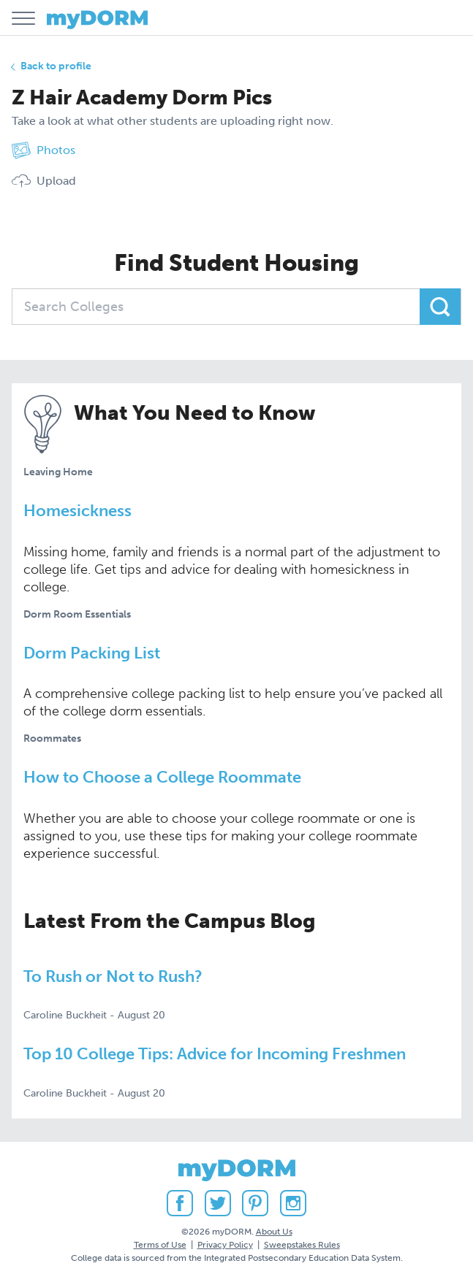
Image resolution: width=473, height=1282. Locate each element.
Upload (44, 181)
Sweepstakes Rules (302, 1245)
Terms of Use (160, 1245)
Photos (43, 150)
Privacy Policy (225, 1245)
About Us (274, 1232)
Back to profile (55, 66)
